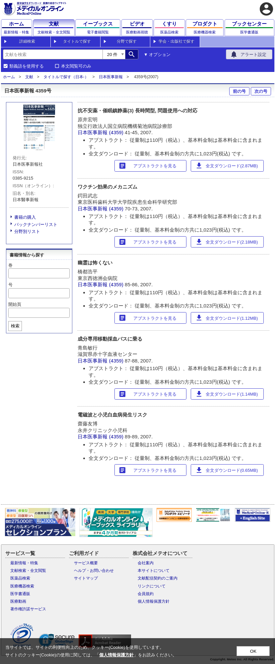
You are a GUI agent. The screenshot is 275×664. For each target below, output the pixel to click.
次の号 (260, 91)
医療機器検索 (22, 586)
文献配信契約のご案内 (157, 578)
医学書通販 (20, 593)
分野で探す (127, 41)
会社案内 (146, 563)
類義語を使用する (26, 66)
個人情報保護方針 (154, 601)
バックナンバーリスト (35, 224)
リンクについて (152, 586)
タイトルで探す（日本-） (66, 77)
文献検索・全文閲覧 (28, 570)
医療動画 (18, 601)
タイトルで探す (77, 41)
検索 (15, 325)
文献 (29, 77)
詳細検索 (27, 41)
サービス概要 (86, 563)
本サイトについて (154, 570)
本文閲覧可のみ (76, 66)
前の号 (239, 91)
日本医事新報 (111, 77)
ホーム (9, 77)
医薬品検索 (20, 578)
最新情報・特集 (24, 563)
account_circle (266, 9)
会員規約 (146, 593)
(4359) (117, 132)
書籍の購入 (25, 217)
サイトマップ (86, 578)
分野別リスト (27, 231)
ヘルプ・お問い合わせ (94, 570)
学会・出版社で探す (176, 41)
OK (253, 651)
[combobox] (53, 54)
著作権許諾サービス (28, 609)
